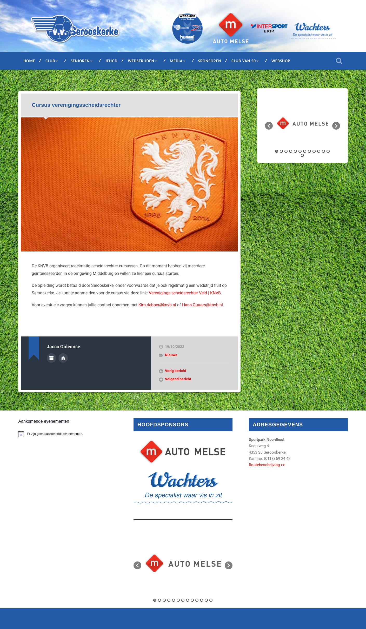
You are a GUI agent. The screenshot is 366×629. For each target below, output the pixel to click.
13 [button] (302, 155)
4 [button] (290, 151)
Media (176, 60)
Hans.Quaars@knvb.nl (202, 304)
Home (29, 60)
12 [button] (328, 151)
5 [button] (295, 151)
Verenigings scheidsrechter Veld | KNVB (185, 292)
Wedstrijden (141, 60)
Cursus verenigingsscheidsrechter (76, 105)
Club (50, 60)
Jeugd (111, 60)
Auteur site (63, 358)
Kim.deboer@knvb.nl (157, 304)
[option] (302, 123)
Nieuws (171, 355)
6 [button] (300, 151)
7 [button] (304, 151)
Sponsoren (209, 60)
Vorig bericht (175, 371)
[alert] (67, 434)
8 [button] (309, 151)
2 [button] (281, 151)
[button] (269, 126)
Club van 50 (243, 60)
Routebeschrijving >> (267, 464)
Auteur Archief (51, 358)
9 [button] (314, 151)
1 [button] (276, 151)
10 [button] (318, 151)
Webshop (280, 60)
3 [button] (286, 151)
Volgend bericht (178, 379)
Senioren (80, 60)
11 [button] (323, 151)
